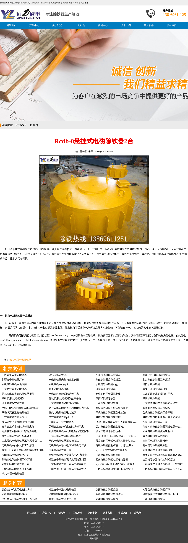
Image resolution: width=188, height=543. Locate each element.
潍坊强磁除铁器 (151, 398)
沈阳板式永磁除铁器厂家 (15, 454)
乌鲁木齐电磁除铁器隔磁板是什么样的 (164, 426)
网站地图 (94, 538)
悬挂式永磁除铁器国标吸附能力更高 (69, 407)
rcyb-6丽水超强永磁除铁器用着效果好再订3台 (121, 464)
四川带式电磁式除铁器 (108, 375)
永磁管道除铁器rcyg (107, 384)
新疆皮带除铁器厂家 (13, 379)
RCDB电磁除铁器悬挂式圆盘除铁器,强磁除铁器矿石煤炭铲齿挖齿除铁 (134, 422)
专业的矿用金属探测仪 (108, 393)
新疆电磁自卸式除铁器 (14, 494)
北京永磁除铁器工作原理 (156, 379)
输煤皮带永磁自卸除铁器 (156, 375)
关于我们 (57, 25)
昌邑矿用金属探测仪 (13, 398)
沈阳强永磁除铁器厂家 (155, 422)
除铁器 (20, 125)
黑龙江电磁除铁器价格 (108, 431)
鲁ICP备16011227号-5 (112, 519)
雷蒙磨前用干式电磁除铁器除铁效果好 (117, 440)
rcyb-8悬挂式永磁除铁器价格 (111, 450)
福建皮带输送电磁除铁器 (62, 489)
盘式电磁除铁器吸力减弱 (62, 412)
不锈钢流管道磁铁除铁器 (15, 412)
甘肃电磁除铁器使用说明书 (158, 431)
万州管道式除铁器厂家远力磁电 (19, 431)
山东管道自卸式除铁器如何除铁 (160, 403)
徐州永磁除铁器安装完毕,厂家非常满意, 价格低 (75, 454)
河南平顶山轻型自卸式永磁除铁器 (67, 469)
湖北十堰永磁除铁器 (20, 359)
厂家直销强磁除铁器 (107, 403)
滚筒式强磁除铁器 (106, 398)
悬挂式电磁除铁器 (22, 249)
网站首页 (11, 25)
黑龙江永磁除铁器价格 (155, 389)
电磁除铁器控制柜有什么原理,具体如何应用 (120, 445)
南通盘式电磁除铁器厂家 (156, 489)
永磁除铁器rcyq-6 (58, 384)
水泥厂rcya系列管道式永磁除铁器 (20, 407)
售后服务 (149, 25)
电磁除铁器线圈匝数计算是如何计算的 (164, 417)
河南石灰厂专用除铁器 (61, 422)
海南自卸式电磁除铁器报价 (64, 494)
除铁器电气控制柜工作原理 (17, 459)
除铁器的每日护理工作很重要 (112, 407)
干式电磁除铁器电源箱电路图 (65, 436)
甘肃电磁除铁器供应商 (108, 454)
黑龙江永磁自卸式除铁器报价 (18, 393)
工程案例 (80, 25)
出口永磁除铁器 (151, 384)
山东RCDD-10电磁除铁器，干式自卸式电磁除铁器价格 (126, 436)
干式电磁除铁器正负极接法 (111, 412)
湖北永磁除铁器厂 (59, 375)
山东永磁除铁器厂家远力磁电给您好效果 (71, 464)
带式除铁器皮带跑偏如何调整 (18, 422)
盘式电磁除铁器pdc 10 (61, 417)
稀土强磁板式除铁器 (13, 403)
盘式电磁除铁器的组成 (155, 436)
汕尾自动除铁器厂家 (60, 450)
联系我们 (172, 25)
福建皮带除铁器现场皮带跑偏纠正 (67, 459)
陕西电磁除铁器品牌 (107, 489)
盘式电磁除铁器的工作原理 (158, 412)
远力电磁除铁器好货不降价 (17, 436)
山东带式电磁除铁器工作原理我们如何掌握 (25, 440)
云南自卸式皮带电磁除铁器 (17, 489)
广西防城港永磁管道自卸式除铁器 (114, 469)
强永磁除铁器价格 (59, 389)
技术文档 (126, 25)
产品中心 (34, 25)
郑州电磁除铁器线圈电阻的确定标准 (69, 431)
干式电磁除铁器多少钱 (14, 417)
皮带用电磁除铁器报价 (155, 440)
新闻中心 (103, 25)
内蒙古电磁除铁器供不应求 (17, 469)
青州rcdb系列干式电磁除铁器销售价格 (23, 450)
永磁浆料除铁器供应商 (14, 384)
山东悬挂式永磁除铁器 (14, 389)
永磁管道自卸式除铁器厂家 (64, 393)
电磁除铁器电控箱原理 (108, 417)
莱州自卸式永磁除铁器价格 (158, 450)
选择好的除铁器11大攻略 (156, 407)
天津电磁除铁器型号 (107, 499)
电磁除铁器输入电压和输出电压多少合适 (71, 445)
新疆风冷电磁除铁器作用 (109, 494)
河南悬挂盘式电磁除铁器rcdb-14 (160, 494)
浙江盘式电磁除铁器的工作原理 (19, 499)
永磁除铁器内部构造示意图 (64, 379)
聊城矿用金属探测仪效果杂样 (65, 398)
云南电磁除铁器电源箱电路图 (112, 459)
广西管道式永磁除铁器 (14, 375)
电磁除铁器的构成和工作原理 (18, 445)
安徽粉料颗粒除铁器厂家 (15, 464)
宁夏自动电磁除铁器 (154, 499)
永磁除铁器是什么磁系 (108, 379)
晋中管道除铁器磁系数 (155, 445)
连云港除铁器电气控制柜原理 (159, 459)
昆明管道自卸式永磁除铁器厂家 (66, 426)
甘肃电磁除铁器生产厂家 (62, 499)
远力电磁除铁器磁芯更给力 (111, 426)
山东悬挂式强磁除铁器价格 (64, 403)
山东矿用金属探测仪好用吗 (158, 393)
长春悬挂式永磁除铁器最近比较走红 (163, 464)
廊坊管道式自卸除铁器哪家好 (18, 426)
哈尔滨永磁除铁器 (106, 389)
